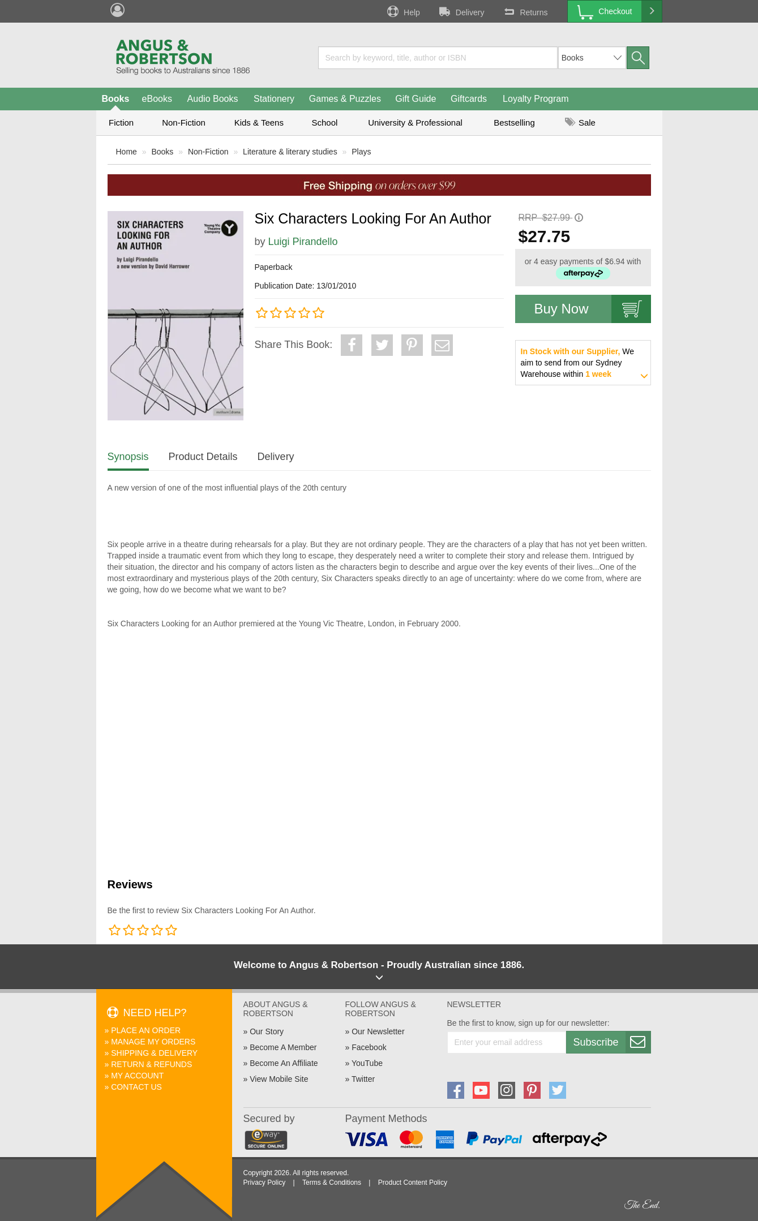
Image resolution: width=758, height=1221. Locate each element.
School (325, 122)
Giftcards (469, 99)
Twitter (363, 1079)
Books (116, 99)
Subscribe (611, 1042)
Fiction (121, 122)
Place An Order (146, 1030)
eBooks (157, 99)
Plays (361, 151)
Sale (580, 122)
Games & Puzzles (345, 99)
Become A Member (283, 1047)
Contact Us (136, 1086)
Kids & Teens (259, 122)
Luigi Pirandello (303, 241)
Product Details (203, 456)
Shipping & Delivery (154, 1052)
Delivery (461, 11)
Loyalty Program (536, 99)
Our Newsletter (378, 1031)
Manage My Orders (153, 1041)
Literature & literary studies (290, 151)
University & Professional (415, 122)
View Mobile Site (279, 1079)
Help (402, 11)
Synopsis (128, 456)
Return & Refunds (151, 1064)
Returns (524, 11)
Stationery (274, 99)
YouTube (367, 1063)
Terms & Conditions (331, 1182)
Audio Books (212, 99)
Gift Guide (415, 99)
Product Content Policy (412, 1182)
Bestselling (514, 122)
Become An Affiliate (284, 1063)
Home (126, 151)
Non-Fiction (183, 122)
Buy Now (592, 309)
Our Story (267, 1031)
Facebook (369, 1047)
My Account (137, 1075)
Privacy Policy (264, 1182)
